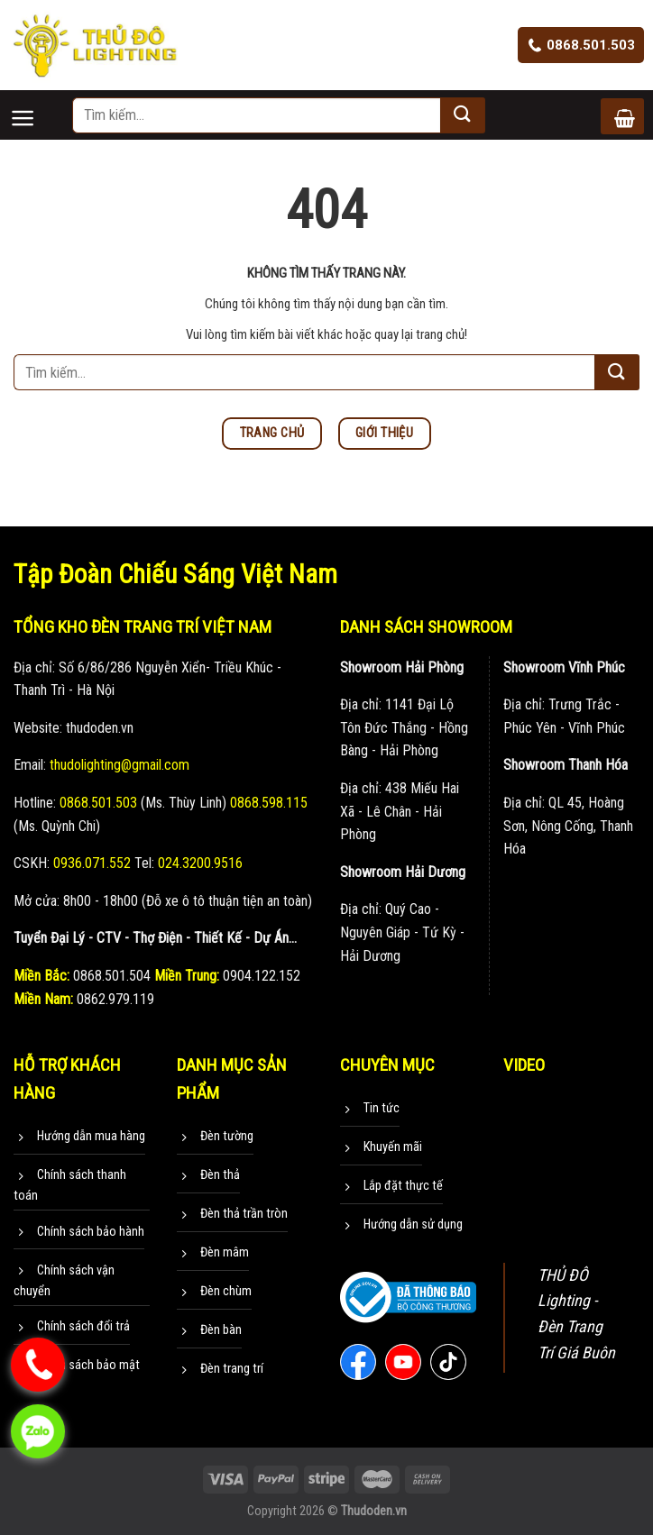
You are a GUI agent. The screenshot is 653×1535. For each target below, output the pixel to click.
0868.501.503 (581, 45)
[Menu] (40, 103)
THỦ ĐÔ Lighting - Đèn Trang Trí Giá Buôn (576, 1313)
